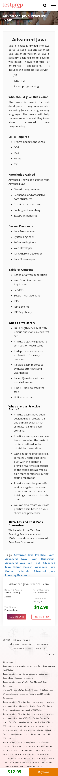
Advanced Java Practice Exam (34, 555)
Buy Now (43, 772)
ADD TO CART (16, 616)
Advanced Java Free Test (22, 563)
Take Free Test (41, 616)
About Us (14, 644)
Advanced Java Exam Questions (29, 559)
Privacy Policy (41, 644)
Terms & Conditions (22, 648)
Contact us (40, 648)
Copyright (27, 644)
